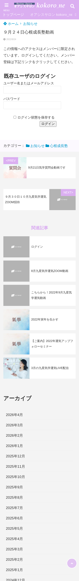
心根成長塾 (59, 146)
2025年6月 (14, 518)
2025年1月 (14, 570)
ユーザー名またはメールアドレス (28, 83)
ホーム (11, 24)
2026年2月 (14, 436)
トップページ (13, 15)
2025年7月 (14, 508)
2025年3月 (14, 549)
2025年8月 (14, 498)
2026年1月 (14, 446)
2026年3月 (14, 425)
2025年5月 (14, 529)
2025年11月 (15, 467)
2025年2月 (14, 560)
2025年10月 (15, 477)
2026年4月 (14, 415)
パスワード (11, 99)
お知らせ (30, 24)
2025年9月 (14, 487)
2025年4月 (14, 539)
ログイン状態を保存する (36, 117)
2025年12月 (15, 456)
